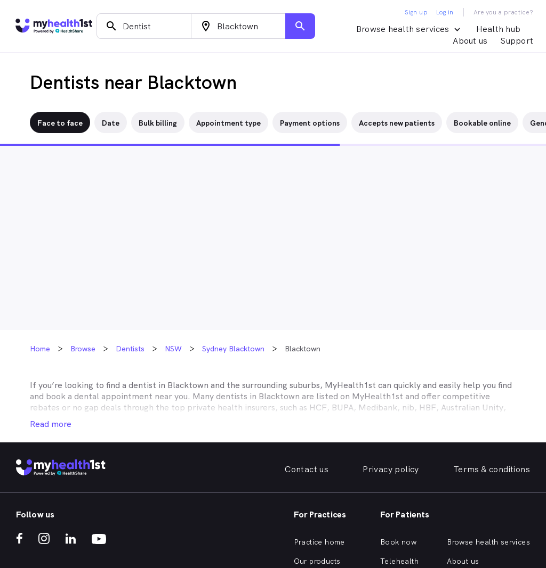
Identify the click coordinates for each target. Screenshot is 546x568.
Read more (50, 424)
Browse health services (488, 542)
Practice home (319, 542)
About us (470, 40)
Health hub (498, 29)
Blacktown (187, 385)
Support (516, 40)
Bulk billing (158, 123)
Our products (317, 561)
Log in (444, 12)
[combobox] (144, 26)
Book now (398, 542)
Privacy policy (391, 469)
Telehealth (399, 561)
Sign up (416, 12)
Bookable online (482, 123)
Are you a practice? (503, 12)
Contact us (306, 469)
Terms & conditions (491, 469)
